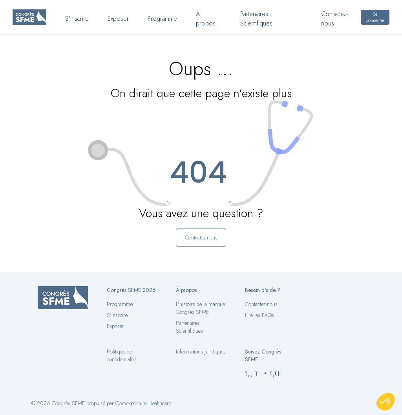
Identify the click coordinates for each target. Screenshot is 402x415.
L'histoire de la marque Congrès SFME (200, 308)
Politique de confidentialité (121, 355)
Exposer (115, 326)
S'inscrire (117, 315)
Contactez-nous (261, 304)
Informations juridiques (201, 351)
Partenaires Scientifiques (189, 327)
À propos (206, 19)
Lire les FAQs (259, 315)
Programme (120, 304)
